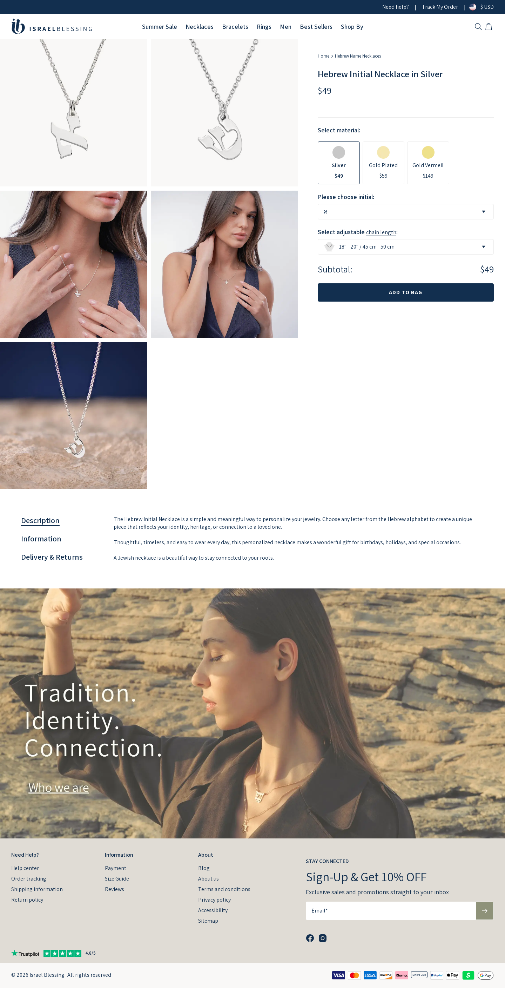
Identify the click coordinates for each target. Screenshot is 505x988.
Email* (319, 910)
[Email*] (390, 911)
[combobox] (406, 211)
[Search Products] (478, 26)
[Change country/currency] (476, 7)
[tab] (40, 520)
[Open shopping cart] (489, 26)
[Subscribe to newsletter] (485, 911)
